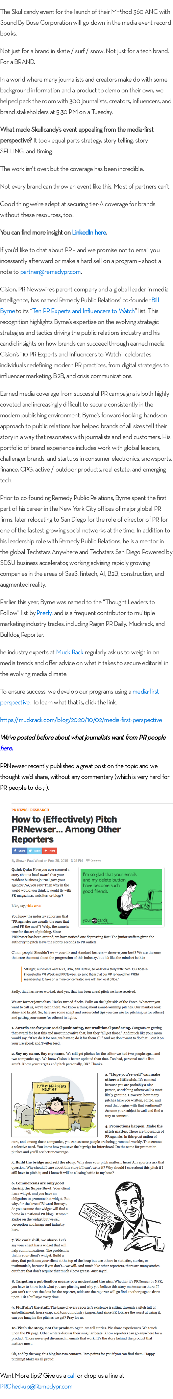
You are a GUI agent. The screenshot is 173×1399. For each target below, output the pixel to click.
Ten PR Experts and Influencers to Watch (83, 311)
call (71, 1376)
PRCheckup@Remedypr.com (36, 1387)
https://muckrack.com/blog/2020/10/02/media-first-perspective (81, 720)
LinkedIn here (89, 233)
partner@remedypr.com (50, 272)
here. (6, 749)
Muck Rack (69, 653)
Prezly (43, 613)
